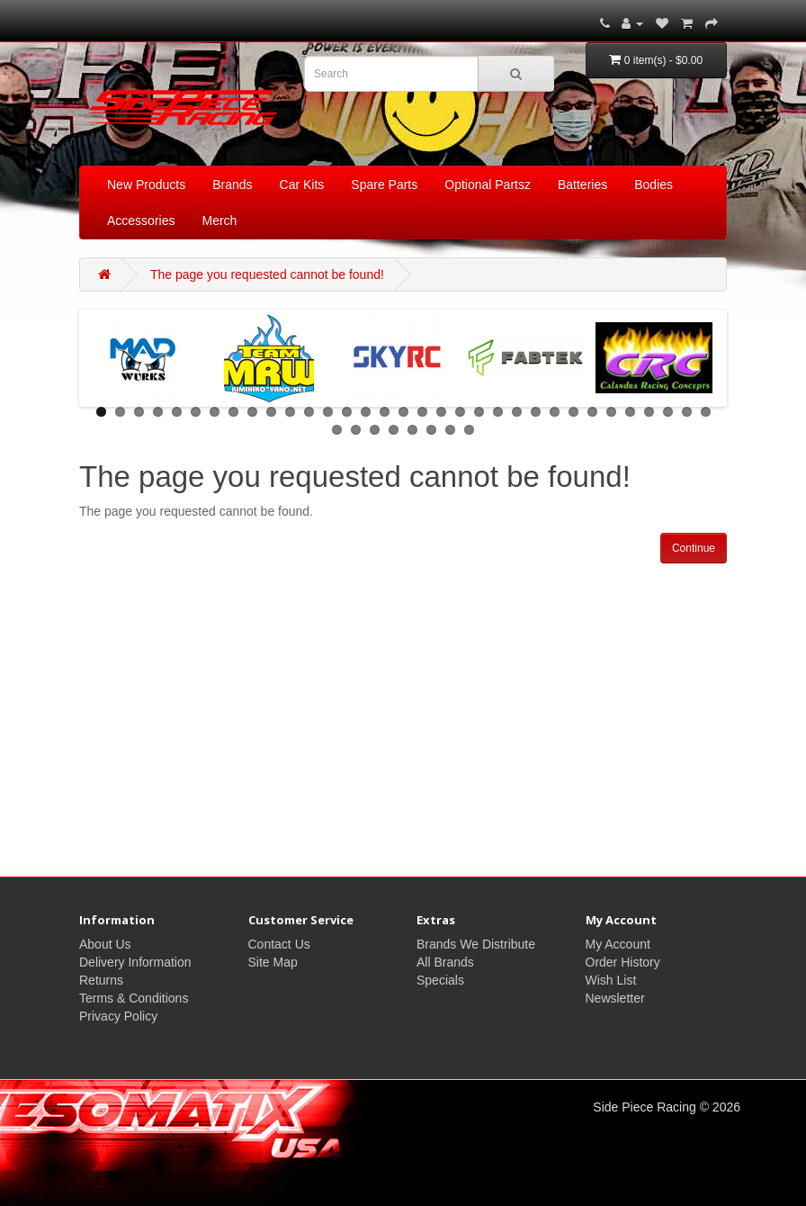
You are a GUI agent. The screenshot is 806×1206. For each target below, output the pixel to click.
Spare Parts (384, 184)
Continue (693, 548)
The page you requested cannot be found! (267, 274)
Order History (623, 962)
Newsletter (615, 998)
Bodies (653, 184)
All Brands (445, 962)
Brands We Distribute (475, 944)
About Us (105, 944)
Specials (440, 980)
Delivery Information (135, 962)
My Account (618, 944)
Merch (219, 220)
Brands (232, 184)
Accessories (141, 220)
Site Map (273, 962)
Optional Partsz (487, 184)
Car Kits (302, 184)
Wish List (611, 980)
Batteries (582, 184)
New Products (146, 184)
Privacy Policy (118, 1016)
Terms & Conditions (133, 998)
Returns (101, 980)
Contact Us (279, 944)
